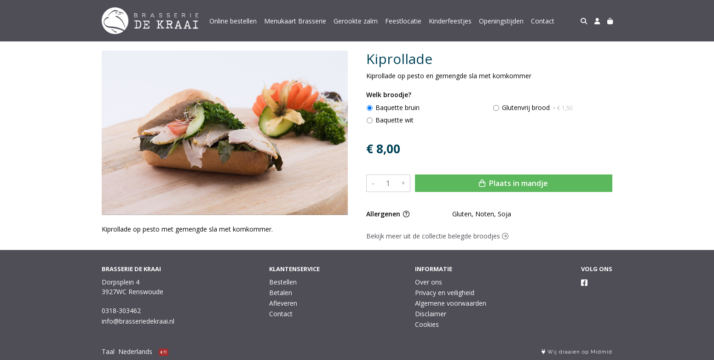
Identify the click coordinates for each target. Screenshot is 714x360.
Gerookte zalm (356, 21)
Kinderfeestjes (450, 21)
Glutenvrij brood (537, 107)
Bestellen (283, 282)
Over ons (428, 282)
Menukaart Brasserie (295, 21)
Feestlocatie (403, 21)
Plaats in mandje (513, 183)
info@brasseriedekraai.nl (138, 321)
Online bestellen (233, 21)
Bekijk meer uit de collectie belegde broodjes (437, 236)
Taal (108, 351)
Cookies (427, 324)
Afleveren (283, 303)
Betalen (280, 292)
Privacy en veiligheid (444, 292)
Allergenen (387, 213)
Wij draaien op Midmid (576, 352)
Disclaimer (430, 313)
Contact (542, 21)
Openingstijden (501, 21)
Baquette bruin (397, 107)
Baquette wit (394, 120)
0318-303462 (121, 310)
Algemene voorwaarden (450, 303)
